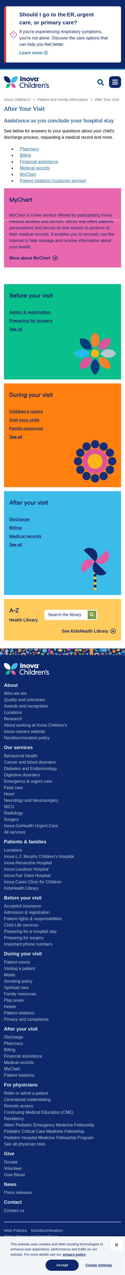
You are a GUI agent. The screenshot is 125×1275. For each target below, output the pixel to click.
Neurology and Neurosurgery (31, 800)
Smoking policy (18, 981)
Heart (9, 794)
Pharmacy (29, 149)
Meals (9, 975)
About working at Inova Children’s (35, 725)
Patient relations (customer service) (53, 180)
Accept (62, 1265)
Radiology (13, 813)
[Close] (116, 1245)
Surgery (11, 819)
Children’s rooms (26, 411)
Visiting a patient (19, 968)
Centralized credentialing (27, 1099)
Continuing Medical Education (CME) (38, 1112)
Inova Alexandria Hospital (28, 863)
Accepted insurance (22, 906)
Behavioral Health (20, 756)
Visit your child (24, 419)
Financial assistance (39, 161)
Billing (25, 155)
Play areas (14, 1000)
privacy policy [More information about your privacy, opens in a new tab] (74, 1254)
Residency (14, 1118)
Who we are (15, 693)
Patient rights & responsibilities (33, 918)
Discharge (19, 519)
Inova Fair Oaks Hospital (27, 875)
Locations (13, 712)
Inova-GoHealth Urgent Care (31, 826)
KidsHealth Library (21, 888)
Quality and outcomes (24, 699)
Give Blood (14, 1175)
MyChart (28, 174)
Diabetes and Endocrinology (30, 768)
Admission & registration (27, 912)
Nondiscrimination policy (27, 738)
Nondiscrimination (47, 1230)
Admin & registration (30, 312)
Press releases (18, 1192)
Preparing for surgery (30, 320)
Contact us (14, 1210)
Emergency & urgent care (28, 781)
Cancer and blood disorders (30, 762)
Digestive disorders (22, 775)
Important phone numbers (28, 944)
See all (15, 329)
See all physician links (25, 1144)
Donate (11, 1162)
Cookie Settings (99, 1265)
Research (13, 719)
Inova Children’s (17, 99)
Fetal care (13, 787)
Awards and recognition (26, 706)
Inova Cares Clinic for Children (32, 882)
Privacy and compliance (26, 1019)
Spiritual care (16, 987)
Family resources (26, 428)
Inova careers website (24, 731)
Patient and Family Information (62, 99)
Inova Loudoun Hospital (26, 869)
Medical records (35, 168)
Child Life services (21, 925)
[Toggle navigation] (115, 82)
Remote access (18, 1106)
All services (14, 832)
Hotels (10, 1006)
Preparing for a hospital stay (30, 931)
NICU (9, 806)
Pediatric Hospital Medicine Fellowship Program (49, 1137)
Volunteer (13, 1168)
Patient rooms (17, 962)
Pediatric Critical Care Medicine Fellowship (44, 1131)
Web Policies (15, 1230)
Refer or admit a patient (26, 1093)
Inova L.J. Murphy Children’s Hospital (39, 856)
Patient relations (19, 1013)
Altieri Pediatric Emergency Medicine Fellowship (49, 1125)
